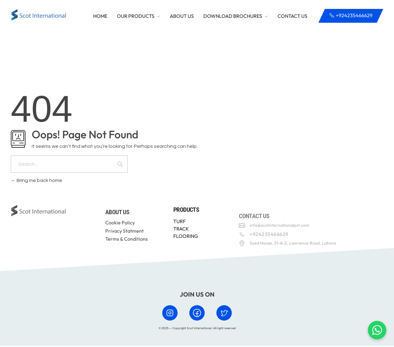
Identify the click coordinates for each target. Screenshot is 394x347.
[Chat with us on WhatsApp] (377, 330)
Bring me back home (36, 181)
